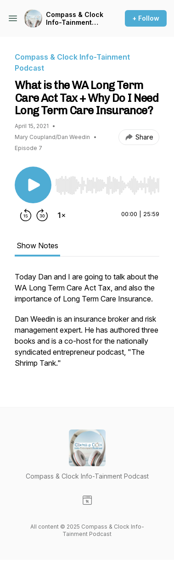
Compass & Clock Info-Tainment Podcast (74, 19)
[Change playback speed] (61, 215)
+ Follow (145, 18)
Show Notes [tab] (37, 245)
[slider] (107, 185)
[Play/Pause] (33, 185)
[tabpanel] (87, 324)
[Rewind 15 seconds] (25, 215)
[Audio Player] (107, 183)
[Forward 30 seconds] (42, 215)
